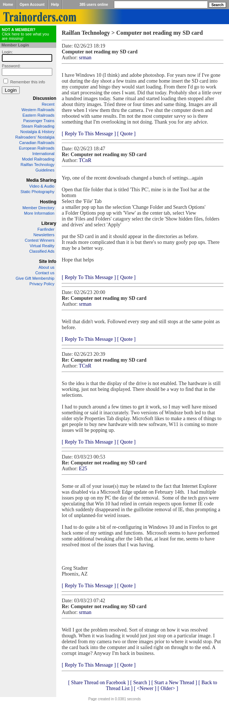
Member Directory (38, 208)
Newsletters (44, 235)
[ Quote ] (126, 133)
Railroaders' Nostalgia (34, 137)
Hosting (48, 201)
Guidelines (44, 170)
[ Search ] (140, 682)
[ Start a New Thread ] (174, 682)
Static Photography (37, 191)
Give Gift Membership (35, 278)
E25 (83, 468)
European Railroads (36, 148)
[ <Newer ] (145, 688)
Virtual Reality (42, 246)
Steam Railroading (38, 126)
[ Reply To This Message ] (89, 133)
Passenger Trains (38, 120)
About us (46, 267)
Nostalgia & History (37, 131)
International (43, 153)
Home (8, 5)
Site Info (47, 261)
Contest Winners (39, 240)
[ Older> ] (168, 688)
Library (48, 223)
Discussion (44, 98)
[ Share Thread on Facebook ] (98, 682)
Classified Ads (41, 251)
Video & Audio (41, 186)
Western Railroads (38, 110)
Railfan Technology (37, 164)
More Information (39, 213)
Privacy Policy (42, 284)
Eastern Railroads (38, 115)
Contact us (44, 273)
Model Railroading (38, 159)
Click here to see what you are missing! (25, 34)
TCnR (85, 160)
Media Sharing (41, 180)
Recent (48, 104)
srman (85, 57)
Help (55, 5)
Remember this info (27, 82)
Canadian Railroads (36, 142)
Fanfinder (46, 229)
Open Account (32, 5)
